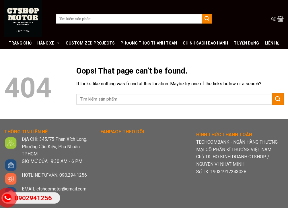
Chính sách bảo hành (205, 43)
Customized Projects (90, 43)
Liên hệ (272, 43)
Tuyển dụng (246, 43)
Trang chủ (20, 43)
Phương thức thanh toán (148, 43)
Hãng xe (48, 43)
